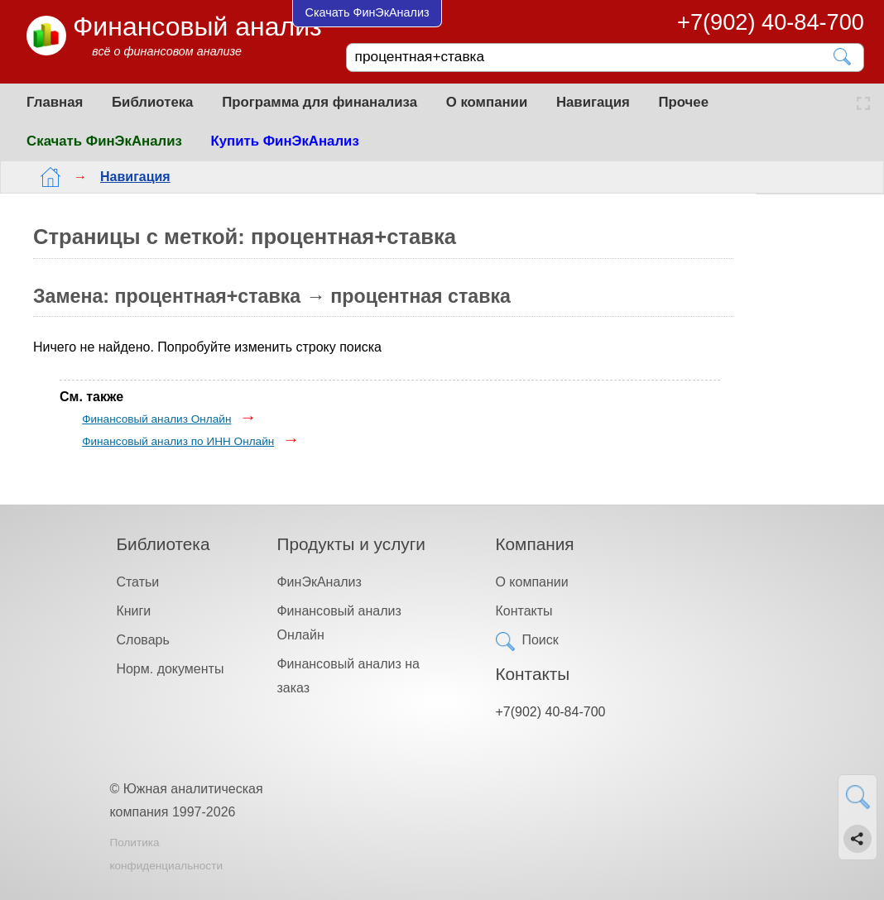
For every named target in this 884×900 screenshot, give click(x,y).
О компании (487, 102)
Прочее (683, 102)
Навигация (593, 102)
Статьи (137, 582)
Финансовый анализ (197, 26)
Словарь (142, 640)
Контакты (523, 611)
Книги (133, 611)
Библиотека (152, 102)
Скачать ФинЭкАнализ (104, 141)
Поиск (539, 640)
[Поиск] (593, 57)
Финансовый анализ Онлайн (156, 419)
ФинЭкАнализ (318, 582)
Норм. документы (169, 669)
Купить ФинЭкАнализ (285, 141)
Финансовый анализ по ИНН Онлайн (178, 441)
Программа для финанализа (319, 102)
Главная (54, 102)
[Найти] (843, 56)
